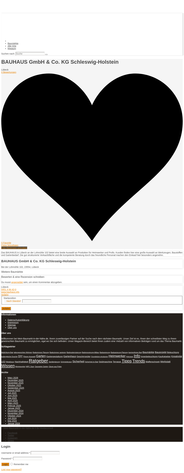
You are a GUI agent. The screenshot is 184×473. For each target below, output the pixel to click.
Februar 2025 (14, 405)
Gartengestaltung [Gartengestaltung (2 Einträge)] (54, 356)
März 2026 (13, 377)
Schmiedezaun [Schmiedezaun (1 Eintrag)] (66, 362)
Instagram (12, 438)
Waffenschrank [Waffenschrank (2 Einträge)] (153, 361)
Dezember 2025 (15, 380)
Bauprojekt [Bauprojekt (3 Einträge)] (161, 352)
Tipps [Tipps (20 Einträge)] (127, 361)
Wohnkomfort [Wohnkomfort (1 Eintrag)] (20, 366)
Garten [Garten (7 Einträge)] (41, 356)
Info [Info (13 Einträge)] (137, 356)
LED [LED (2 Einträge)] (3, 361)
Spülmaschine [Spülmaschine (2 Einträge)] (105, 361)
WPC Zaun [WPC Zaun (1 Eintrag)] (30, 366)
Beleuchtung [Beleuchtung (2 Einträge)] (173, 352)
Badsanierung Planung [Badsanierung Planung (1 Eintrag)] (119, 352)
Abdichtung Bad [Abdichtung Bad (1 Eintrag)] (7, 352)
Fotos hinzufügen (9, 245)
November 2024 (15, 413)
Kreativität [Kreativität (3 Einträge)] (176, 356)
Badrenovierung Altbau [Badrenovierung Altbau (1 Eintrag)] (90, 352)
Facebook (12, 433)
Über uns (12, 327)
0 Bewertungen (8, 72)
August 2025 (14, 390)
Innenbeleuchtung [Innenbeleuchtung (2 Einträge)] (149, 356)
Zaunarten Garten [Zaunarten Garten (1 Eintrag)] (41, 366)
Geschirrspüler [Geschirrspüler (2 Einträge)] (83, 356)
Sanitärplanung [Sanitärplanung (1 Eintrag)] (54, 362)
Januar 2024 (14, 423)
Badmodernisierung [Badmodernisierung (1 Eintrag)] (74, 352)
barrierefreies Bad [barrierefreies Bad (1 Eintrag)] (135, 352)
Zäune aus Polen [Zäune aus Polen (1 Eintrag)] (55, 366)
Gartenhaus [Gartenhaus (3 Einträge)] (69, 356)
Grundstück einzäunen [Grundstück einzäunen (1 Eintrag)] (99, 356)
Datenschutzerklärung (18, 320)
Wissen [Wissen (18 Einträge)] (8, 366)
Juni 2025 (12, 395)
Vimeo (11, 440)
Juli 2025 (12, 393)
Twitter (11, 435)
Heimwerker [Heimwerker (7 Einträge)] (117, 356)
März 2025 (13, 403)
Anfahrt (4, 294)
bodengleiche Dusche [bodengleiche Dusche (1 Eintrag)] (9, 356)
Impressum (13, 322)
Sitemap (12, 325)
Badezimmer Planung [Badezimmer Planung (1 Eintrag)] (41, 352)
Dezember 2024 (15, 410)
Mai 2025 (12, 398)
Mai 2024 (12, 421)
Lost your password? (11, 469)
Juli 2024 (12, 418)
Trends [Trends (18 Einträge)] (138, 361)
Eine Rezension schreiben (14, 248)
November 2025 (15, 383)
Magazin (12, 48)
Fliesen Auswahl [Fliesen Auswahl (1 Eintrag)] (29, 356)
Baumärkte (13, 43)
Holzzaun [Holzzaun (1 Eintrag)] (129, 356)
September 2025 (16, 388)
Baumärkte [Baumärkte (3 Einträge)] (148, 352)
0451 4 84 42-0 (8, 289)
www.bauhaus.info (10, 292)
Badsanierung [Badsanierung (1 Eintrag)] (105, 352)
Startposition (10, 298)
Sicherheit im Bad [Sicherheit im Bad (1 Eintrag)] (91, 362)
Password (7, 458)
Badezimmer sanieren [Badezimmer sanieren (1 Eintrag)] (58, 352)
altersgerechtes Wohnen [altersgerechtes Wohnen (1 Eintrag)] (23, 352)
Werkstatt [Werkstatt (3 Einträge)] (165, 361)
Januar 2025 (14, 408)
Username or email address (15, 453)
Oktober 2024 (14, 416)
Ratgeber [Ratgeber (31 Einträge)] (38, 360)
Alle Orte (12, 46)
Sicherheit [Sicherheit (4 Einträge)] (78, 361)
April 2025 (13, 400)
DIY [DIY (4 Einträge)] (20, 356)
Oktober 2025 (14, 385)
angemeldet (17, 282)
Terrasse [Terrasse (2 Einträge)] (117, 361)
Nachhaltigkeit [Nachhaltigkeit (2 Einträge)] (21, 361)
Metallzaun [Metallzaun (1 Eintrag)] (10, 362)
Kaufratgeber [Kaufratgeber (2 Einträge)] (164, 356)
